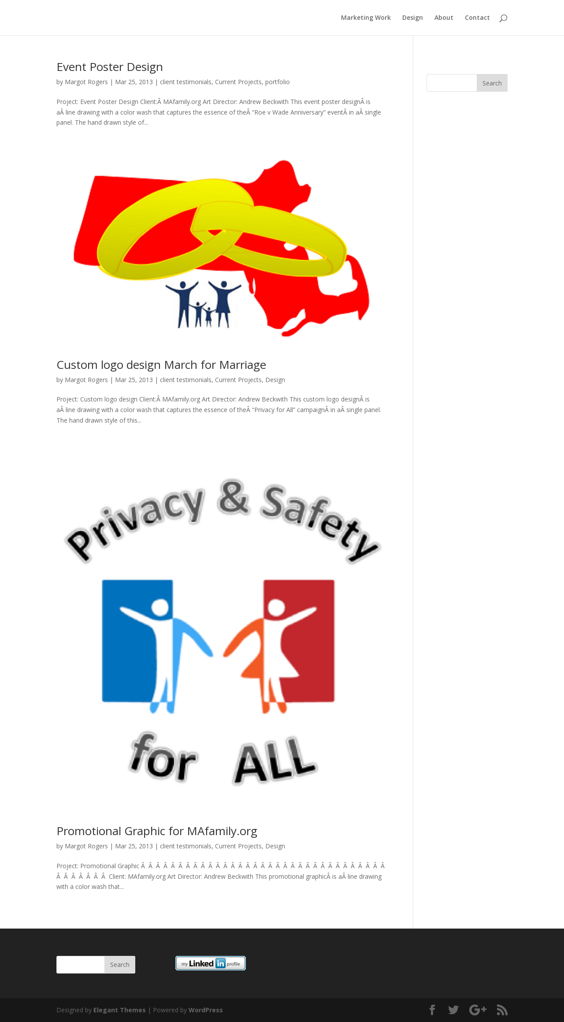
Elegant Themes (119, 1010)
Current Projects (238, 82)
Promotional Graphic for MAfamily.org (156, 831)
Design (412, 18)
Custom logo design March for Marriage (161, 364)
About (443, 18)
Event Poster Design (109, 66)
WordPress (206, 1010)
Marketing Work (366, 18)
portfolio (277, 82)
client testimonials (186, 82)
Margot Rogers (86, 82)
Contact (477, 18)
